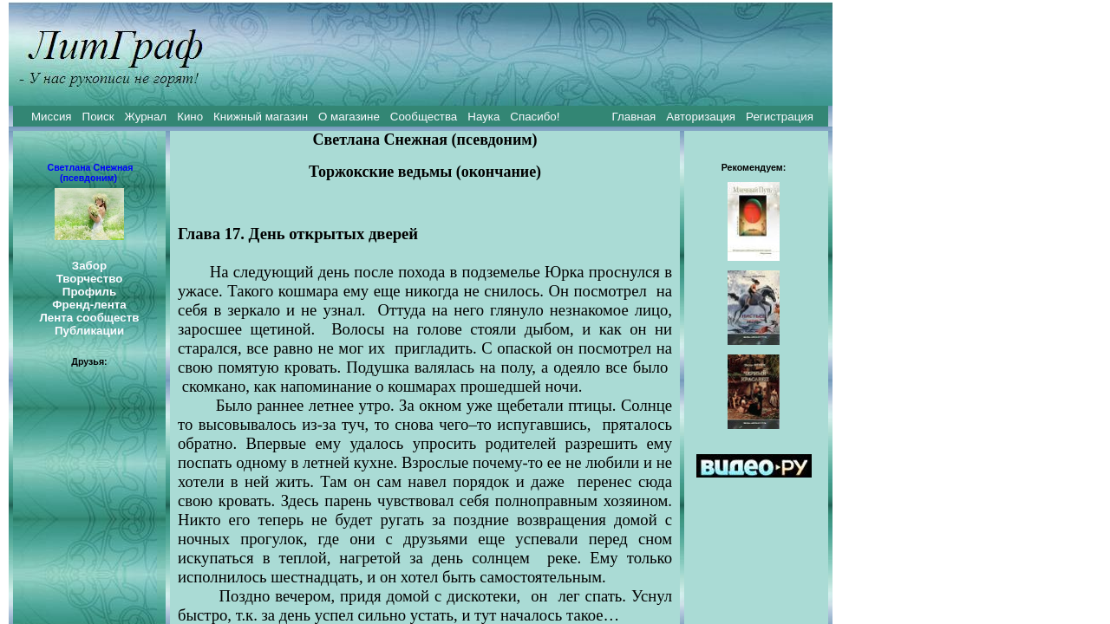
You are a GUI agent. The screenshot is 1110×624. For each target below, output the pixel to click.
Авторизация (700, 116)
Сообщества (423, 116)
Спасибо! (534, 116)
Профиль (89, 291)
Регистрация (779, 116)
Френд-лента (89, 304)
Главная (634, 116)
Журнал (145, 116)
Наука (483, 116)
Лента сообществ (89, 317)
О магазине (349, 116)
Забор (89, 265)
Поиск (98, 116)
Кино (190, 116)
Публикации (89, 330)
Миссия (51, 116)
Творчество (89, 278)
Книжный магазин (260, 116)
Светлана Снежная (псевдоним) (90, 172)
